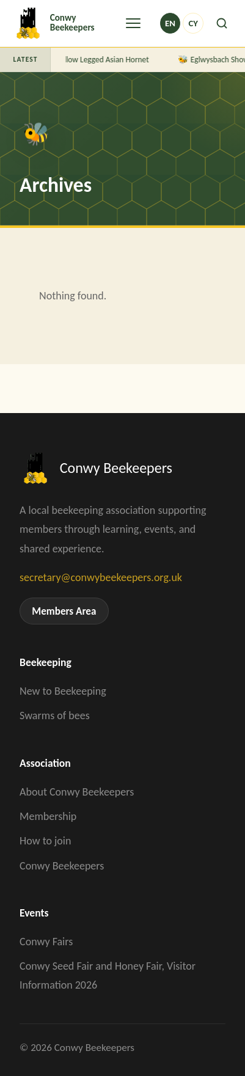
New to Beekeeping (63, 691)
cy (192, 23)
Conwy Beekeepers (62, 866)
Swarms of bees (55, 715)
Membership (48, 816)
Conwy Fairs (46, 941)
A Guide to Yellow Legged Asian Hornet (85, 59)
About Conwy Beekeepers (77, 792)
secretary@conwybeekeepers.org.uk (101, 577)
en (170, 23)
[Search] (222, 23)
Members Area (64, 611)
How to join (45, 840)
